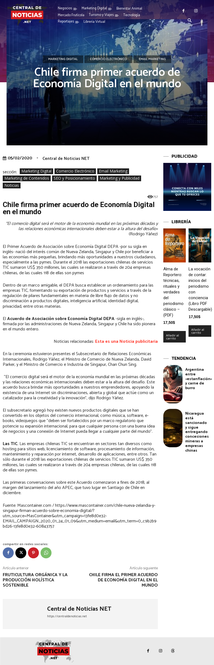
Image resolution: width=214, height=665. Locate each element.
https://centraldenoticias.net (67, 616)
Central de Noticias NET (66, 158)
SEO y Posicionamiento (74, 178)
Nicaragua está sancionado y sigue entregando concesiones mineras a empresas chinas (197, 432)
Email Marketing (152, 59)
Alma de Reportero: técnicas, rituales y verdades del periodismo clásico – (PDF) (173, 292)
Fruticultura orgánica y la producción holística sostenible (35, 580)
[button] (189, 20)
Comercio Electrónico (108, 59)
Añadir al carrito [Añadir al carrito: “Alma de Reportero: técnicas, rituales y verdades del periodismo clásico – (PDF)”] (172, 336)
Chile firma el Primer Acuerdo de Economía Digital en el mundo (123, 580)
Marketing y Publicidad (119, 178)
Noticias (12, 185)
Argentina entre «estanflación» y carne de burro (198, 379)
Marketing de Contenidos (27, 178)
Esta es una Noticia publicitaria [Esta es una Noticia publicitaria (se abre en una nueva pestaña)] (126, 341)
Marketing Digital (63, 59)
